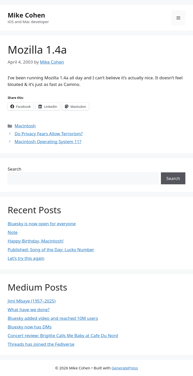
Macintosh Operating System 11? (48, 141)
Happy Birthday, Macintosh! (36, 241)
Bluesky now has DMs (30, 327)
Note (13, 232)
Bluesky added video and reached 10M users (53, 318)
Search (14, 169)
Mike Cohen (26, 15)
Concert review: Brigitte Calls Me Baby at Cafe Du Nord (63, 335)
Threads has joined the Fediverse (41, 344)
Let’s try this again (26, 258)
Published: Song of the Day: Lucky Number (51, 249)
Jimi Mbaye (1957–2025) (32, 301)
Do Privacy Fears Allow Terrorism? (49, 134)
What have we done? (29, 309)
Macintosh (25, 126)
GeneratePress (125, 367)
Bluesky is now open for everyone (42, 224)
